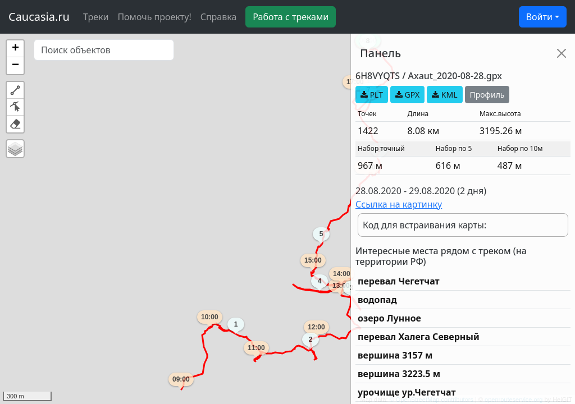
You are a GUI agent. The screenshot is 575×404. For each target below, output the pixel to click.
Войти (539, 17)
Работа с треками (290, 17)
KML (444, 94)
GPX (407, 94)
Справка (218, 17)
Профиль (487, 94)
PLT (371, 94)
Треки (95, 17)
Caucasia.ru (39, 16)
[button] (15, 48)
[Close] (562, 53)
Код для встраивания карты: (424, 225)
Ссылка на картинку (398, 204)
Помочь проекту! (154, 17)
